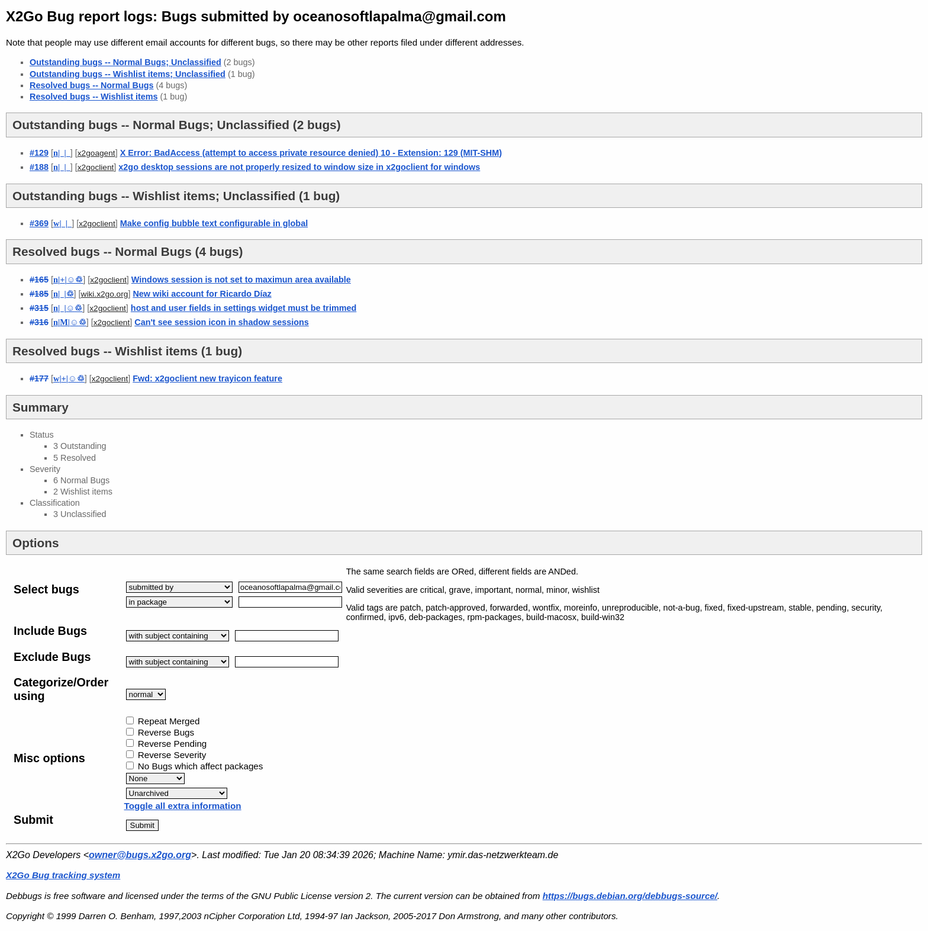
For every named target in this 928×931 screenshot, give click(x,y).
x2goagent (96, 153)
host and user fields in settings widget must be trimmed (243, 308)
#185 (39, 293)
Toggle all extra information (182, 806)
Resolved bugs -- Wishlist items (94, 96)
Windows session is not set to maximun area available (241, 279)
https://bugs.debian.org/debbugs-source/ (630, 896)
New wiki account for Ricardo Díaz (202, 293)
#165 (39, 279)
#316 (39, 322)
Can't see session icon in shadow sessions (221, 322)
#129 (39, 153)
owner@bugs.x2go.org (140, 855)
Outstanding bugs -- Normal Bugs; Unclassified (125, 62)
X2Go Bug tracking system (63, 875)
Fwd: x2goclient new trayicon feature (207, 378)
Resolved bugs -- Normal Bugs (92, 85)
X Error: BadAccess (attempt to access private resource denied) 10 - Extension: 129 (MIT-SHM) (311, 153)
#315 (39, 308)
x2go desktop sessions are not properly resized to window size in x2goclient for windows (299, 167)
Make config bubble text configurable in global (214, 223)
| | (61, 153)
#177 (39, 378)
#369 (39, 223)
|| (68, 279)
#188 (39, 167)
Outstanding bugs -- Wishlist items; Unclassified (127, 74)
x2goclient (96, 167)
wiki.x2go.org (104, 294)
